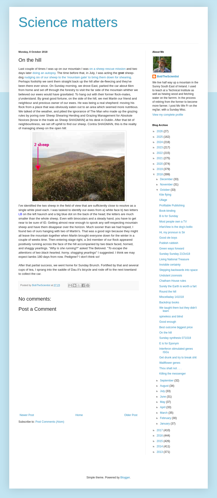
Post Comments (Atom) (49, 421)
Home (79, 415)
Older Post (130, 415)
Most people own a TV (173, 221)
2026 (160, 131)
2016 (160, 435)
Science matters (68, 22)
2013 (160, 452)
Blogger (125, 477)
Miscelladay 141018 (171, 297)
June (163, 396)
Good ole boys (168, 237)
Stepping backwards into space (178, 270)
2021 (160, 158)
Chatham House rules (172, 280)
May (163, 402)
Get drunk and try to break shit (177, 357)
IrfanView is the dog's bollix (176, 226)
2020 (160, 163)
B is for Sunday (168, 216)
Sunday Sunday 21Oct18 (174, 253)
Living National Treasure (174, 259)
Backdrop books (169, 302)
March (164, 412)
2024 (160, 142)
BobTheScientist (168, 76)
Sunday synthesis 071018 (175, 338)
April (163, 407)
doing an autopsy (44, 73)
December (167, 179)
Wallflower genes (169, 362)
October (165, 189)
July (163, 391)
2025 (160, 136)
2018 (160, 174)
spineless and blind (171, 316)
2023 (160, 147)
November (167, 184)
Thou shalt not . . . (170, 368)
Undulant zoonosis (170, 275)
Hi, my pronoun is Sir (172, 232)
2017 (160, 430)
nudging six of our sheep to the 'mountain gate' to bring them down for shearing (77, 77)
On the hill (165, 332)
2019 (160, 169)
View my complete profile (167, 114)
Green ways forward (171, 248)
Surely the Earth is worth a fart (177, 286)
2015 (160, 441)
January (165, 423)
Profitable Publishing (171, 205)
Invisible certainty (170, 264)
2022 (160, 153)
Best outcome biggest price (176, 327)
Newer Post (27, 415)
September (167, 380)
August (164, 385)
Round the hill (167, 291)
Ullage (163, 200)
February (166, 418)
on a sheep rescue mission (107, 68)
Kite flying (165, 194)
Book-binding (167, 210)
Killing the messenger (172, 373)
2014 (160, 446)
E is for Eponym (169, 343)
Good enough (167, 321)
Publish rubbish (168, 243)
